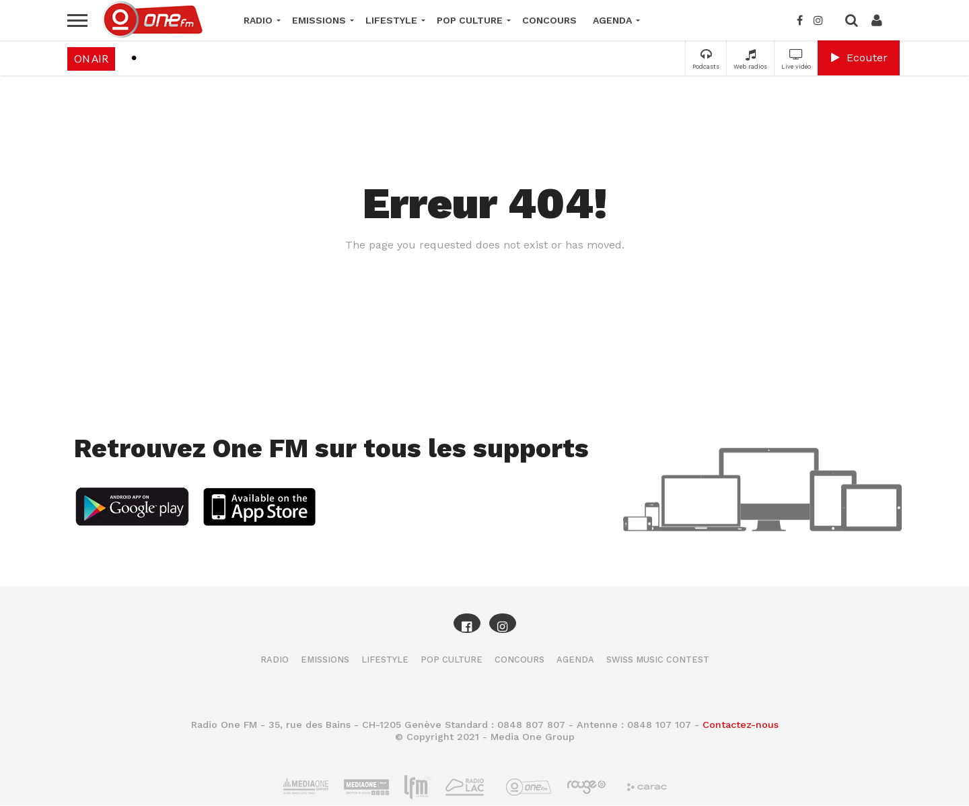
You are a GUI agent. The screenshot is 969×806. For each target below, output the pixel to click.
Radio (258, 20)
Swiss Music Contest (657, 659)
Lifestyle (391, 20)
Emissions (319, 20)
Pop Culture (470, 20)
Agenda (612, 20)
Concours (549, 20)
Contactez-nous (741, 724)
